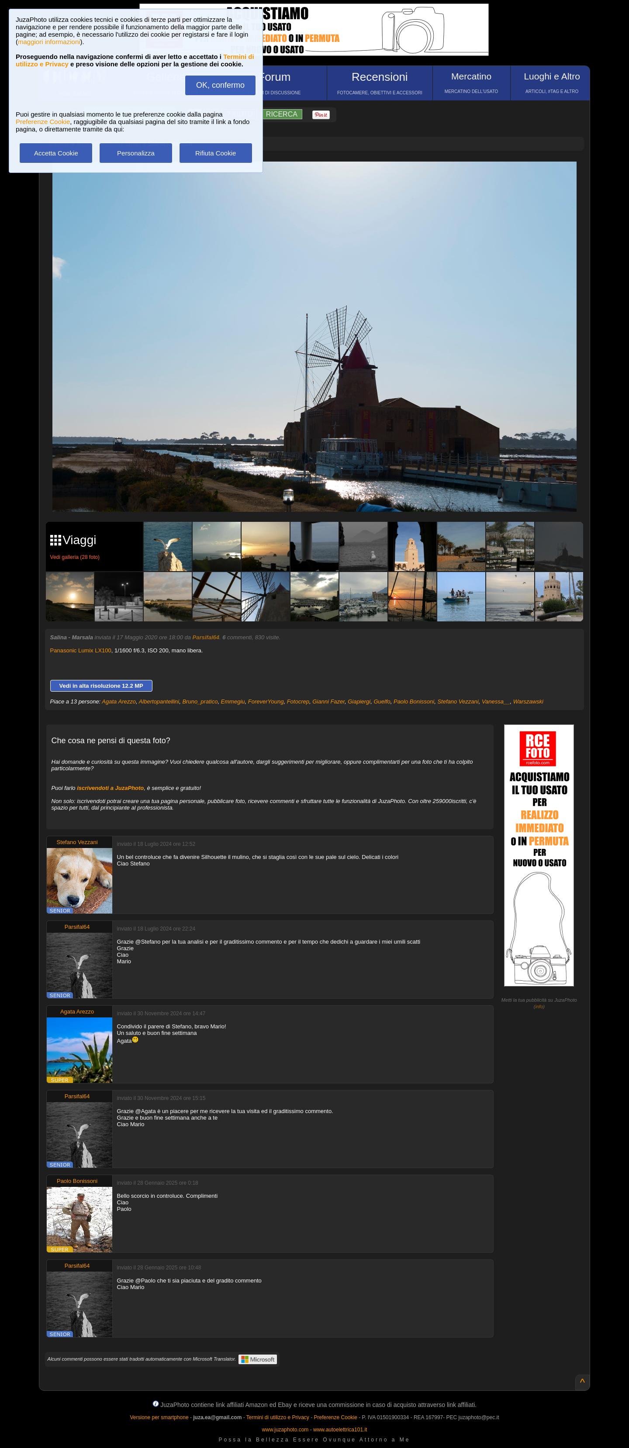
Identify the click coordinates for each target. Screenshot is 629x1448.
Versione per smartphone (159, 1417)
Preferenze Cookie (43, 121)
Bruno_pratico (200, 701)
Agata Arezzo (119, 701)
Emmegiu (233, 701)
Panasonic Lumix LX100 (80, 650)
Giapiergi (359, 701)
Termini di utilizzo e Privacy (277, 1417)
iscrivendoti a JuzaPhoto (110, 788)
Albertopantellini (159, 701)
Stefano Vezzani (457, 701)
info (539, 1006)
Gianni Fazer (328, 701)
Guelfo (381, 701)
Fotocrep (298, 701)
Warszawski (528, 701)
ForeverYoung (266, 701)
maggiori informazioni (49, 41)
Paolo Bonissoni (414, 701)
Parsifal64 (206, 637)
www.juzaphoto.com (285, 1430)
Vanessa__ (496, 701)
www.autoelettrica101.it (340, 1430)
